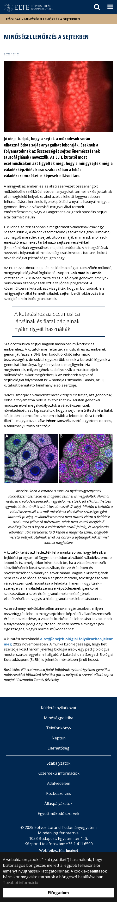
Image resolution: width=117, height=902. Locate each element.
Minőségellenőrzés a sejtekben (52, 19)
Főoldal (13, 19)
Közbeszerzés (58, 793)
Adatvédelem (58, 783)
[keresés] (97, 7)
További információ (20, 882)
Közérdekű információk (58, 773)
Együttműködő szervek (58, 813)
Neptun (59, 738)
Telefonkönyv (58, 728)
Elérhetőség (58, 748)
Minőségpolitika (58, 717)
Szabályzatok (58, 763)
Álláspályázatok (58, 803)
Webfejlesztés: (58, 851)
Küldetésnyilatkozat (58, 707)
